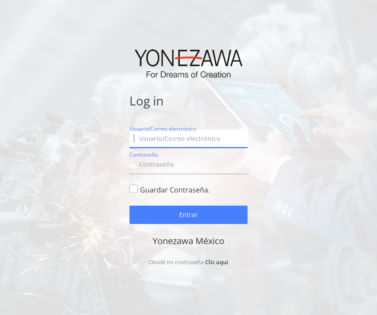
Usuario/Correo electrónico (162, 129)
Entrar (188, 214)
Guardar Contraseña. (175, 190)
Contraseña (143, 154)
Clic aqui (216, 262)
